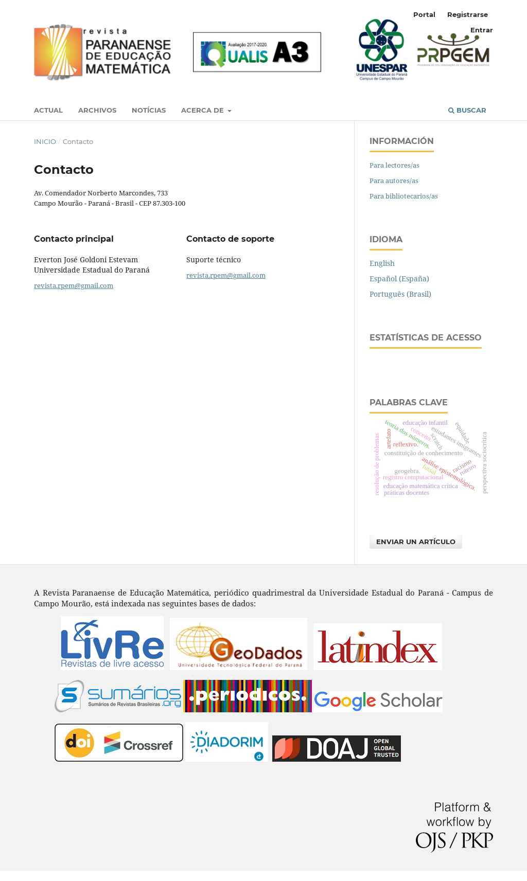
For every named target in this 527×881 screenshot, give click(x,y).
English (382, 263)
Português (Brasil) (400, 294)
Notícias (149, 110)
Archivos (97, 110)
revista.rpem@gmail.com (73, 285)
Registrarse (467, 14)
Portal (424, 14)
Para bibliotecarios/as (404, 196)
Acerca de (203, 110)
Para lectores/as (394, 165)
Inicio (45, 141)
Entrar (481, 30)
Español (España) (399, 278)
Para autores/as (394, 180)
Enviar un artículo (415, 541)
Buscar (467, 110)
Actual (48, 110)
